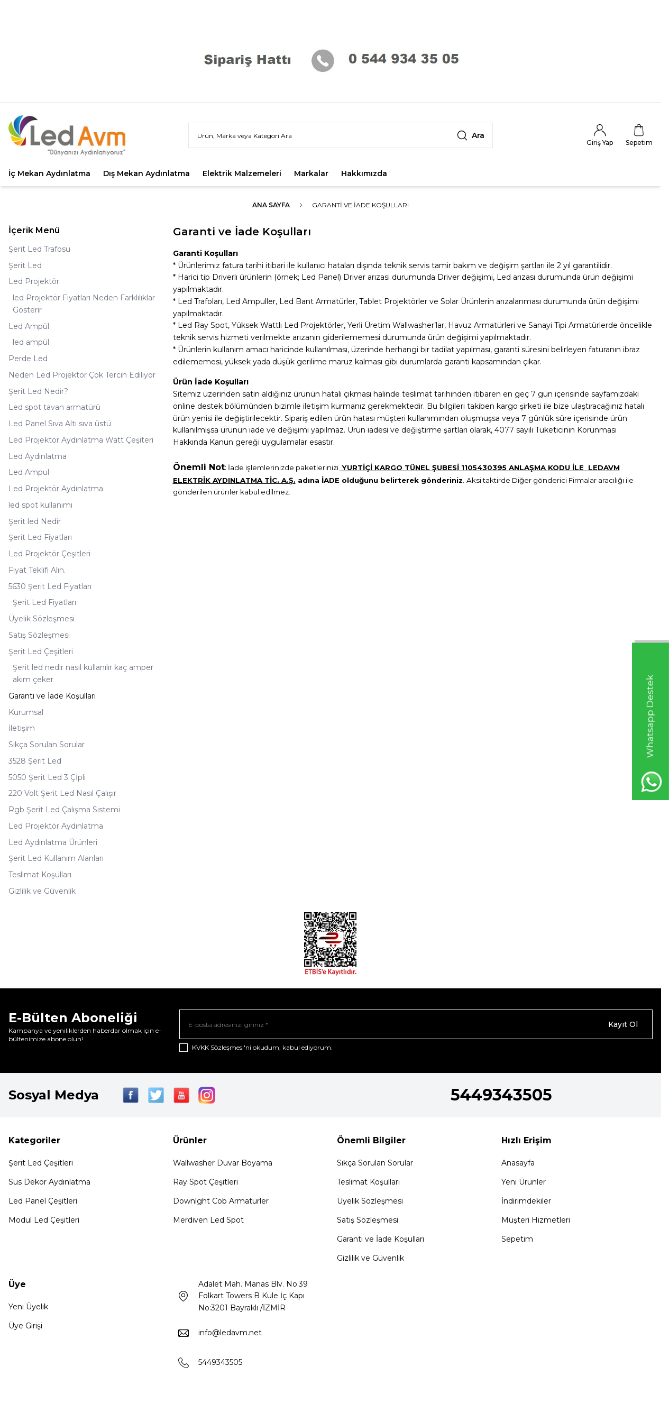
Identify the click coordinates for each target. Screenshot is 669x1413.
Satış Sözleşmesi (39, 635)
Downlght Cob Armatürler (221, 1201)
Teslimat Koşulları (39, 874)
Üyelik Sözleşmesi (41, 618)
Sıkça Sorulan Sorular (46, 744)
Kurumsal (25, 712)
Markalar (311, 173)
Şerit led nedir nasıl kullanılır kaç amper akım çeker (83, 673)
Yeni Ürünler (523, 1182)
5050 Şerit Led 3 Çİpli (47, 777)
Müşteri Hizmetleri (535, 1220)
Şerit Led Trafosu (39, 249)
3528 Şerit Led (34, 761)
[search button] (470, 135)
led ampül (31, 342)
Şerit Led (25, 265)
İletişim (21, 728)
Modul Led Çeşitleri (43, 1220)
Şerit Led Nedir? (38, 391)
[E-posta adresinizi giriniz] (416, 1024)
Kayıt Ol (623, 1024)
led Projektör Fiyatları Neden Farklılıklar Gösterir (84, 304)
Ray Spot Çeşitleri (205, 1182)
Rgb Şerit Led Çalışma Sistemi (64, 809)
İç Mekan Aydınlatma (49, 173)
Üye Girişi (25, 1326)
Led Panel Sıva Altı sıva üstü (59, 423)
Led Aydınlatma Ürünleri (52, 842)
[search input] (340, 135)
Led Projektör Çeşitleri (49, 553)
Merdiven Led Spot (208, 1220)
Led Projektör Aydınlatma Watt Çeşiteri (80, 440)
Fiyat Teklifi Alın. (37, 570)
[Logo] (71, 135)
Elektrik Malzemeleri (242, 173)
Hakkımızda (364, 173)
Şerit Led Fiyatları (40, 537)
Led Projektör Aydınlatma (55, 488)
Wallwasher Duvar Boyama (222, 1163)
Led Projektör (33, 281)
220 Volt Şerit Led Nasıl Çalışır (62, 793)
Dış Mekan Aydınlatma (146, 173)
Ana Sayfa (271, 205)
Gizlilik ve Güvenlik (42, 891)
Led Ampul (28, 472)
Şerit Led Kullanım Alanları (56, 858)
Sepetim (517, 1239)
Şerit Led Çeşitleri (40, 651)
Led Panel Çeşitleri (42, 1201)
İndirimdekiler (526, 1201)
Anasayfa (518, 1163)
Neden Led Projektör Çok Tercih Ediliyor (81, 375)
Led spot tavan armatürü (54, 407)
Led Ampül (28, 326)
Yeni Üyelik (28, 1306)
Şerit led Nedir (34, 521)
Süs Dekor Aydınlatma (49, 1182)
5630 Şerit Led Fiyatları (49, 586)
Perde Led (28, 358)
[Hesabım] (599, 135)
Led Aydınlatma (37, 456)
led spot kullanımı (40, 505)
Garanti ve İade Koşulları (52, 696)
